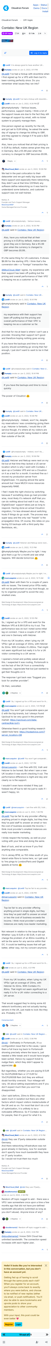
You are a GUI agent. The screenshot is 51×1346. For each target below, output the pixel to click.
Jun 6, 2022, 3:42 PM (29, 1232)
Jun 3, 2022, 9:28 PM (27, 104)
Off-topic (7, 33)
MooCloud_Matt (12, 169)
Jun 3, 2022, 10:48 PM (27, 416)
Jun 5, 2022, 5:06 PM (27, 1039)
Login (18, 1324)
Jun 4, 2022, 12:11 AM (34, 578)
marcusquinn (10, 578)
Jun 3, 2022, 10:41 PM (27, 299)
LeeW (8, 65)
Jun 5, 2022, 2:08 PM (27, 893)
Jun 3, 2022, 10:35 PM (29, 226)
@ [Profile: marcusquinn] (9, 767)
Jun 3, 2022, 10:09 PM (37, 169)
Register (9, 1324)
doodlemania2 (11, 1192)
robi (6, 968)
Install (45, 11)
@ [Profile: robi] (5, 1042)
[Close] (46, 1265)
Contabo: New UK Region (30, 230)
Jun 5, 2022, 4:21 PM (26, 968)
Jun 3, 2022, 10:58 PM (29, 456)
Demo (36, 8)
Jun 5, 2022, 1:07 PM (27, 763)
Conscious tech (7, 1020)
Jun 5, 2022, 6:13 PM (36, 1135)
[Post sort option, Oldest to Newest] (5, 53)
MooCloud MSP (8, 205)
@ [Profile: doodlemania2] (10, 1236)
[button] (4, 1342)
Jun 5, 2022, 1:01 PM (34, 706)
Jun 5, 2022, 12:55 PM (27, 618)
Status (44, 5)
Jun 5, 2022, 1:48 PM (34, 812)
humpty (8, 70)
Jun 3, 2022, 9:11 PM (29, 70)
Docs (44, 8)
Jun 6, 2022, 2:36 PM (19, 1195)
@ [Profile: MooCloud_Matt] (11, 269)
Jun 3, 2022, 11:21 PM (27, 547)
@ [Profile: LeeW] (5, 74)
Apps (35, 5)
